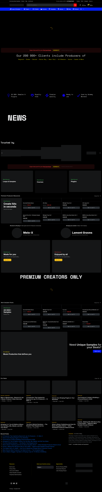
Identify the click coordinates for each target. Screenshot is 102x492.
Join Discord (30, 1)
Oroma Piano (85, 321)
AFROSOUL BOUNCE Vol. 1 (68, 321)
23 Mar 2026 (61, 429)
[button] (89, 5)
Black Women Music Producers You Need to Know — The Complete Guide (23, 450)
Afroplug (3, 400)
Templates (52, 9)
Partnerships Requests (61, 468)
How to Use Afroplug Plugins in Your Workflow (15, 437)
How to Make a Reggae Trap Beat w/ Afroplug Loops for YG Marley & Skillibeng (24, 451)
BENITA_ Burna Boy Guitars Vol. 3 (70, 215)
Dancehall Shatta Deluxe (28, 203)
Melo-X (28, 232)
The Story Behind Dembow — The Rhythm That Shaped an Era (36, 425)
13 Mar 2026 (86, 426)
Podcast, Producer (5, 395)
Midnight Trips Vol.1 (47, 215)
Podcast (22, 1)
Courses (44, 9)
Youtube (78, 1)
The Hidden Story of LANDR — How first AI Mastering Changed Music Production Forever (27, 448)
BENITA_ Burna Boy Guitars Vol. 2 (89, 215)
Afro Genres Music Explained (15, 1)
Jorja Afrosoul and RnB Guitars (29, 321)
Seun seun (29, 402)
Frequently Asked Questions (16, 474)
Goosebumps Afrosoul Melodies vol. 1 (90, 309)
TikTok (82, 1)
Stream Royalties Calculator (15, 472)
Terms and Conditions (14, 470)
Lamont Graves (82, 232)
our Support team (70, 1)
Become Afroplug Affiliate (61, 466)
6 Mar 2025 (9, 400)
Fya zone (65, 309)
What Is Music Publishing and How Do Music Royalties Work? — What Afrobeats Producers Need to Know (64, 426)
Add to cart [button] (31, 208)
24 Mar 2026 (36, 427)
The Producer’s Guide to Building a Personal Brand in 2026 (88, 398)
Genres (60, 9)
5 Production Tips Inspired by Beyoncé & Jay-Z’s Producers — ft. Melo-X (37, 399)
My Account (12, 466)
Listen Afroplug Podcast (61, 470)
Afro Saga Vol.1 (85, 203)
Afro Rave (45, 203)
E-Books (36, 9)
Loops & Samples (15, 9)
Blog (26, 1)
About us (90, 1)
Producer (28, 395)
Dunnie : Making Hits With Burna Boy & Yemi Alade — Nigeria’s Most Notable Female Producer (89, 423)
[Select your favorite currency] (45, 467)
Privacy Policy (13, 468)
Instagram (86, 1)
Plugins (26, 9)
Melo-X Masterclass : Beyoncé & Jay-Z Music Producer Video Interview (12, 398)
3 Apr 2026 (35, 402)
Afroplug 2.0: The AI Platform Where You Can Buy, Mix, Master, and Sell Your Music (12, 426)
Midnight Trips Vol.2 (67, 203)
